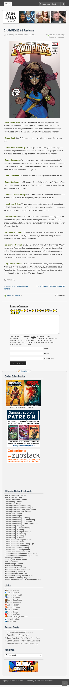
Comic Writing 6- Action (14, 539)
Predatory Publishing (13, 567)
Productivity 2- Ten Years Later (17, 571)
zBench (37, 682)
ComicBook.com (12, 182)
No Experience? (11, 563)
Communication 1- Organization (18, 541)
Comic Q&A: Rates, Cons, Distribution (20, 511)
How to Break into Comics (15, 497)
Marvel (9, 280)
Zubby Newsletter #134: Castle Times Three (23, 640)
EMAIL (46, 355)
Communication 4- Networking (17, 547)
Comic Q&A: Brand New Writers (18, 513)
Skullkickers (10, 623)
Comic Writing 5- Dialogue (15, 537)
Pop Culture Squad (13, 264)
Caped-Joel (10, 138)
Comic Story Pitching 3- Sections (18, 523)
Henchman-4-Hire (12, 204)
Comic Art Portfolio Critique (16, 501)
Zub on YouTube (12, 616)
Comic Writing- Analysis (14, 527)
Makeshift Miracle (13, 621)
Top (65, 683)
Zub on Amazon (12, 592)
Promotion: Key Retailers (15, 573)
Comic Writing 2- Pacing (14, 531)
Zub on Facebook (13, 599)
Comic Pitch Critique (13, 505)
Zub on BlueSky (12, 595)
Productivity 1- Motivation (15, 569)
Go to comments (57, 37)
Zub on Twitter (11, 614)
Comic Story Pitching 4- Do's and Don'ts (21, 525)
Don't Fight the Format (14, 559)
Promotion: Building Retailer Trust (19, 577)
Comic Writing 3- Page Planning (18, 533)
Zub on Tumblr (11, 611)
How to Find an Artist (13, 499)
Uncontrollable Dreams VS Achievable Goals (23, 581)
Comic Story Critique (13, 517)
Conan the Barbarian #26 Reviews (20, 634)
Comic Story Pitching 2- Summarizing (20, 521)
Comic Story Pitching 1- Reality (17, 519)
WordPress (48, 682)
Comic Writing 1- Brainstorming (17, 529)
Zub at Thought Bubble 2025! (18, 637)
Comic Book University (15, 147)
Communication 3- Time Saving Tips (19, 545)
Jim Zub (18, 35)
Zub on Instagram (13, 604)
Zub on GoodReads (13, 602)
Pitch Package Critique (14, 565)
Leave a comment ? (14, 295)
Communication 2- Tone (14, 543)
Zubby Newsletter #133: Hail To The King (22, 645)
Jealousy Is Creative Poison (16, 561)
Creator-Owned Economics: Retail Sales (21, 555)
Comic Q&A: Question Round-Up (18, 507)
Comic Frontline (12, 176)
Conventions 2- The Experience (17, 551)
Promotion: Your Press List (16, 575)
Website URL (49, 360)
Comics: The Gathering (15, 195)
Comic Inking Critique (13, 503)
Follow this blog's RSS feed (16, 618)
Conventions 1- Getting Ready (17, 549)
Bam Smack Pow (12, 122)
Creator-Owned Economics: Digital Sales (21, 557)
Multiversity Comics (13, 232)
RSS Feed (25, 373)
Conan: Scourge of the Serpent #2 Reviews (23, 643)
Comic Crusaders (12, 160)
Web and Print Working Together (18, 579)
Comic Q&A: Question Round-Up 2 (19, 509)
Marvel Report (11, 217)
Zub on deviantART (13, 597)
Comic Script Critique (13, 515)
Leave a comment (56, 35)
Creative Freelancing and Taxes (17, 553)
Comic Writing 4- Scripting (15, 535)
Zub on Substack (12, 609)
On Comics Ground (13, 245)
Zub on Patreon (12, 607)
